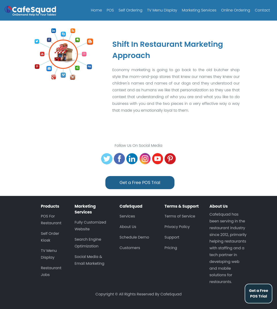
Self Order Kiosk (50, 237)
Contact (262, 10)
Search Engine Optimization (88, 243)
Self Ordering (130, 10)
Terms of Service (180, 216)
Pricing (171, 247)
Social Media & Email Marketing (89, 260)
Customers (130, 247)
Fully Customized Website (90, 226)
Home (96, 10)
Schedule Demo (134, 237)
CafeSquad (170, 294)
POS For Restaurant (51, 219)
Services (127, 216)
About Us (128, 226)
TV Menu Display (162, 10)
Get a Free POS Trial (258, 293)
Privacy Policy (177, 226)
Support (172, 237)
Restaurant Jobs (51, 271)
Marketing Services (199, 10)
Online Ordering (235, 10)
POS (110, 10)
